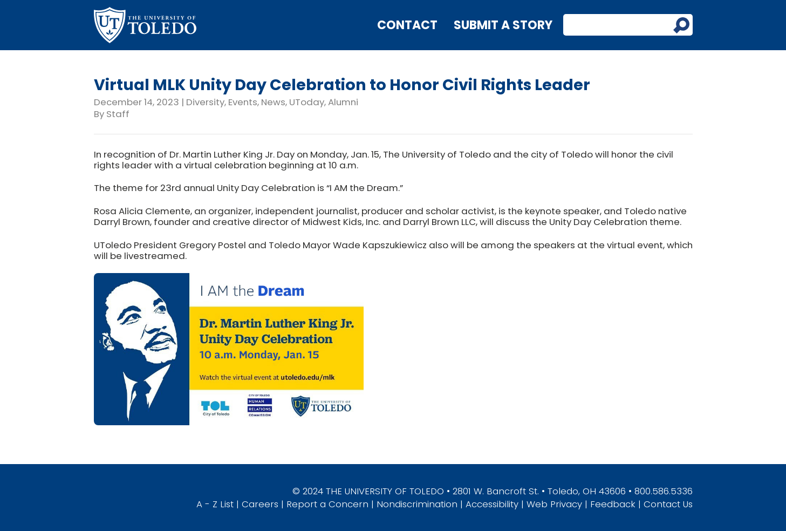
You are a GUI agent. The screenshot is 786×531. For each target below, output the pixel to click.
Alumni (343, 102)
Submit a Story (503, 25)
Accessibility (492, 504)
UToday (306, 102)
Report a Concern (327, 504)
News (273, 102)
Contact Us (668, 504)
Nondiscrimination (417, 504)
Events (242, 102)
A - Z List (215, 504)
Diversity (205, 102)
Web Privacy (554, 504)
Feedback (612, 504)
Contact (407, 25)
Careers (260, 504)
